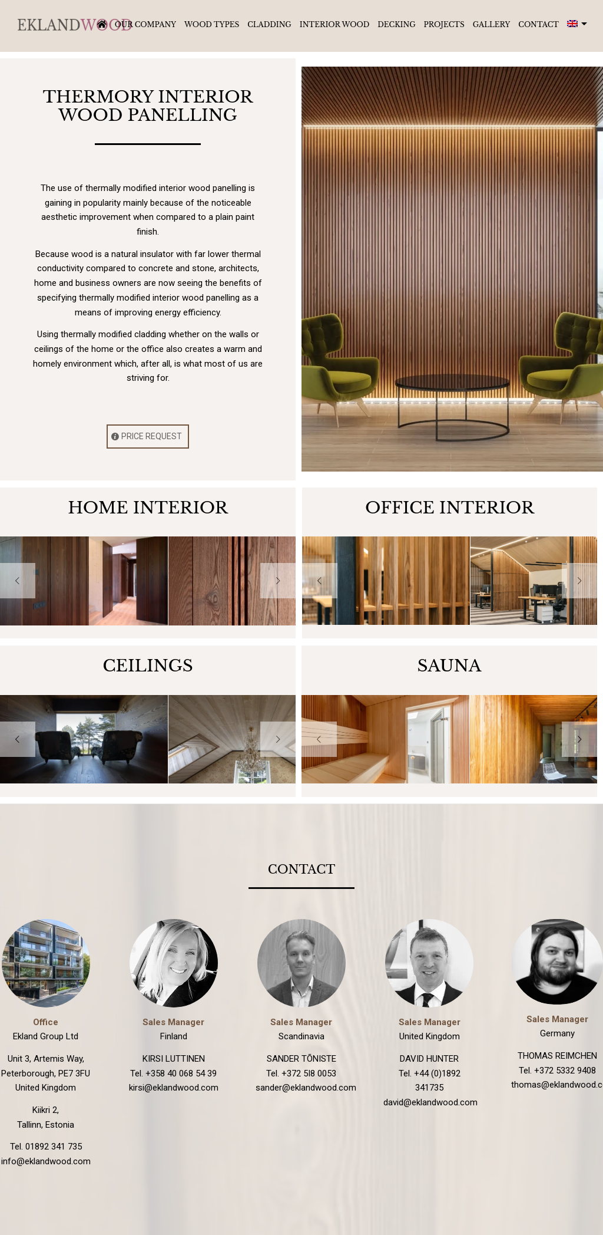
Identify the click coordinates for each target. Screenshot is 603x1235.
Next (278, 580)
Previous (17, 580)
